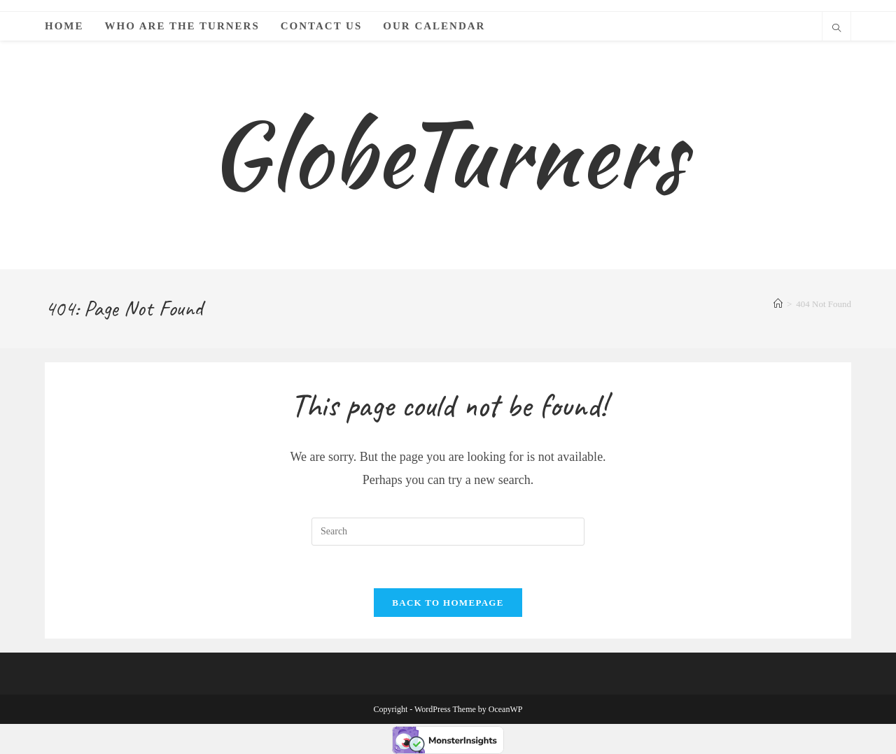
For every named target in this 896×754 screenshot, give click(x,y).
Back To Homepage (447, 602)
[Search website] (836, 29)
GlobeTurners (447, 154)
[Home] (778, 304)
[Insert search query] (448, 532)
